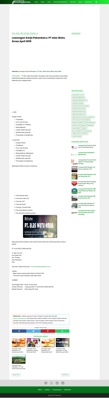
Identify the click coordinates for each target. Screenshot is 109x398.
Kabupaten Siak (76, 117)
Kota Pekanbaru (85, 120)
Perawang (90, 125)
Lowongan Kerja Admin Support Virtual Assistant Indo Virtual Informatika (86, 212)
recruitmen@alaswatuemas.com (40, 267)
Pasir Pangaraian (90, 122)
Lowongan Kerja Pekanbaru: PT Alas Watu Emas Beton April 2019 (39, 71)
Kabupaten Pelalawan (78, 108)
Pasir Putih (75, 125)
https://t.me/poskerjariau (20, 318)
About (39, 390)
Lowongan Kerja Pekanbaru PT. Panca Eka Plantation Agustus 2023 (86, 205)
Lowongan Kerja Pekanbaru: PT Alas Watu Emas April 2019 (62, 350)
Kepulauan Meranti (88, 117)
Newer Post (16, 375)
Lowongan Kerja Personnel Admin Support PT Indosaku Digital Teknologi (87, 161)
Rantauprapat (76, 128)
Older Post (65, 375)
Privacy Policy (57, 390)
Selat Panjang (76, 131)
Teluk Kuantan (87, 131)
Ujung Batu (84, 133)
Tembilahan (75, 133)
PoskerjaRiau (16, 76)
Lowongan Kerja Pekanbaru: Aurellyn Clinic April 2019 (32, 350)
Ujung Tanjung (76, 136)
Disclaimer (68, 390)
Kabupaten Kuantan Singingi (80, 106)
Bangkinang (75, 95)
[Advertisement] (54, 18)
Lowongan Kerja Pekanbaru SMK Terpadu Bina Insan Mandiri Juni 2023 (87, 190)
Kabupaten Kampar (77, 103)
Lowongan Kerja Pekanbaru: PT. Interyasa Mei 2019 (46, 350)
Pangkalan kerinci (77, 122)
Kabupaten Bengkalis (78, 97)
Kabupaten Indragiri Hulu (79, 100)
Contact (47, 390)
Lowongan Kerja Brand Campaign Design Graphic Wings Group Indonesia (87, 183)
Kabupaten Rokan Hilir (78, 111)
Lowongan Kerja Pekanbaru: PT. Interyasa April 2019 (17, 350)
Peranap (83, 125)
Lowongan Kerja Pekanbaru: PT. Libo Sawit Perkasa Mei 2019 (18, 367)
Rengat (84, 128)
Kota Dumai (75, 120)
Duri (82, 95)
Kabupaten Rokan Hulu (78, 114)
